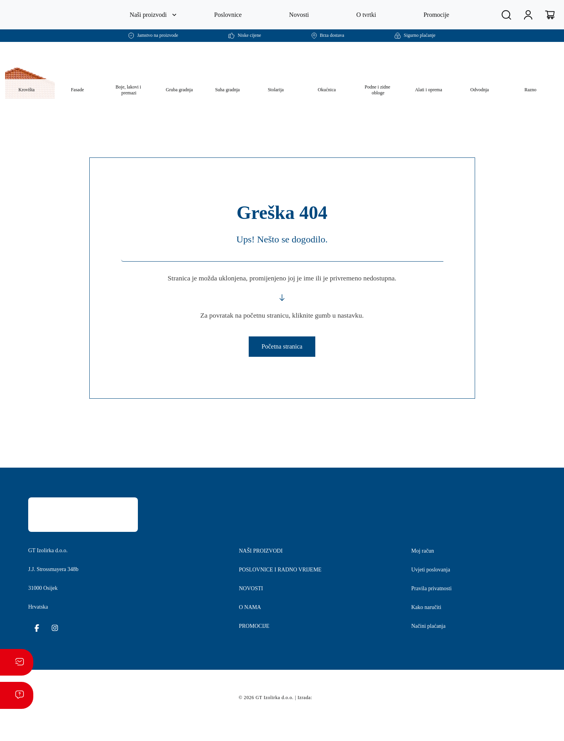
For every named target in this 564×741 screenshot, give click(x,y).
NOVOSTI (251, 615)
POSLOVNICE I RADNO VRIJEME (280, 596)
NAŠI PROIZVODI (261, 578)
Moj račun (425, 578)
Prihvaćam (431, 729)
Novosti (301, 14)
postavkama (368, 732)
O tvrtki (368, 14)
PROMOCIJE (255, 653)
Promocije (438, 14)
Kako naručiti (430, 634)
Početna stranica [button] (282, 364)
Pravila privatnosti (437, 615)
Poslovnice (229, 14)
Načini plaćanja (433, 653)
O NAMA (250, 634)
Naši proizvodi (147, 14)
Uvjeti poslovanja (435, 596)
